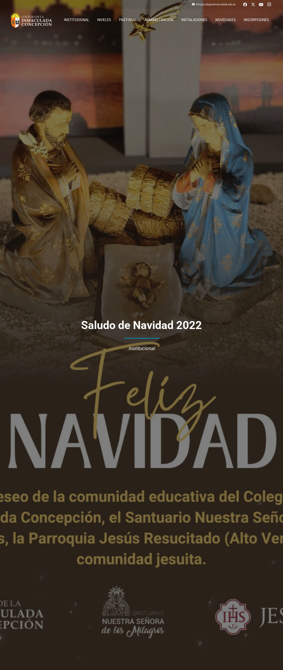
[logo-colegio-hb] (31, 20)
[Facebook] (245, 4)
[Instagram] (269, 4)
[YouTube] (261, 4)
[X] (253, 4)
